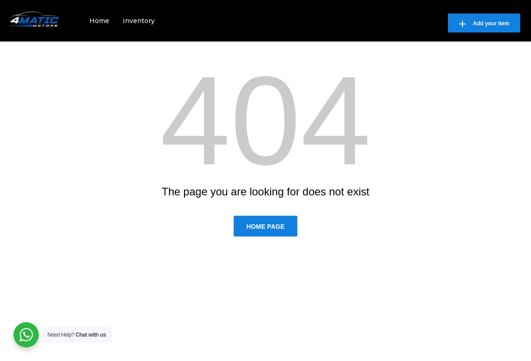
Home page (265, 226)
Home (99, 21)
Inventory (139, 21)
